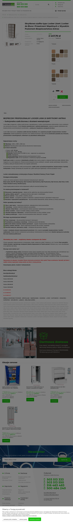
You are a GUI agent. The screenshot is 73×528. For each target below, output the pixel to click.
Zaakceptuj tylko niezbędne (10, 519)
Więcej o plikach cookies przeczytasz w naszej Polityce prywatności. (19, 515)
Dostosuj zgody (23, 519)
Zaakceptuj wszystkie (35, 519)
